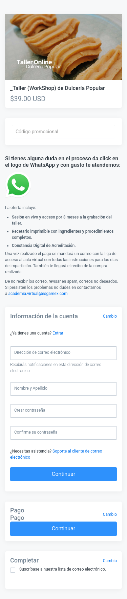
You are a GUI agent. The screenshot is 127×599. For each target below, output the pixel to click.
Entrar (57, 333)
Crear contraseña (29, 410)
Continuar (63, 474)
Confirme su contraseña (35, 432)
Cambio (110, 316)
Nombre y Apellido (30, 388)
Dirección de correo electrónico (42, 352)
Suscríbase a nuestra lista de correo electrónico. (58, 570)
